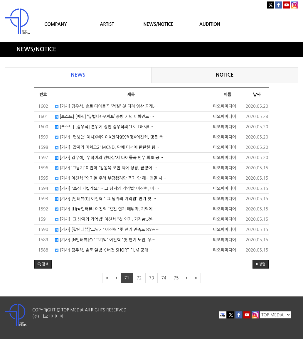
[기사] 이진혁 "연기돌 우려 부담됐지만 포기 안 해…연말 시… (110, 178)
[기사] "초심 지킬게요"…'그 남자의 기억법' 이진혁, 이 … (107, 188)
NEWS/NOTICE (158, 24)
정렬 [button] (260, 264)
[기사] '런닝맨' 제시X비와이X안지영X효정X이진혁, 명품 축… (111, 137)
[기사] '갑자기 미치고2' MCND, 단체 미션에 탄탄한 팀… (107, 147)
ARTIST (107, 24)
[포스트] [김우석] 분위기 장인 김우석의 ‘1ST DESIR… (104, 127)
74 (163, 278)
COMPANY (55, 24)
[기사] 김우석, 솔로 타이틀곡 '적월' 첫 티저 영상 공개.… (106, 106)
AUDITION (209, 24)
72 (139, 278)
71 (126, 278)
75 (176, 278)
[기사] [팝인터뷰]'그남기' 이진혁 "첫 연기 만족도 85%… (107, 229)
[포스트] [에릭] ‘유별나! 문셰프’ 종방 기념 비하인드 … (104, 116)
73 (151, 278)
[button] (43, 264)
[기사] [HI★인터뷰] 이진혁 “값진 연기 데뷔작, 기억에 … (106, 209)
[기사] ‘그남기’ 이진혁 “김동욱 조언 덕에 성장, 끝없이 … (106, 168)
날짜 (257, 94)
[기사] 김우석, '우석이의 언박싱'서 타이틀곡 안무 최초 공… (109, 158)
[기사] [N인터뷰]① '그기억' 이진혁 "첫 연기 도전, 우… (105, 240)
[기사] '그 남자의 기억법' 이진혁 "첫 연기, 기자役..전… (105, 219)
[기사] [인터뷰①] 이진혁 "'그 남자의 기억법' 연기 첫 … (105, 199)
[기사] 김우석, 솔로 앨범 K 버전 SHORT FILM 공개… (103, 250)
